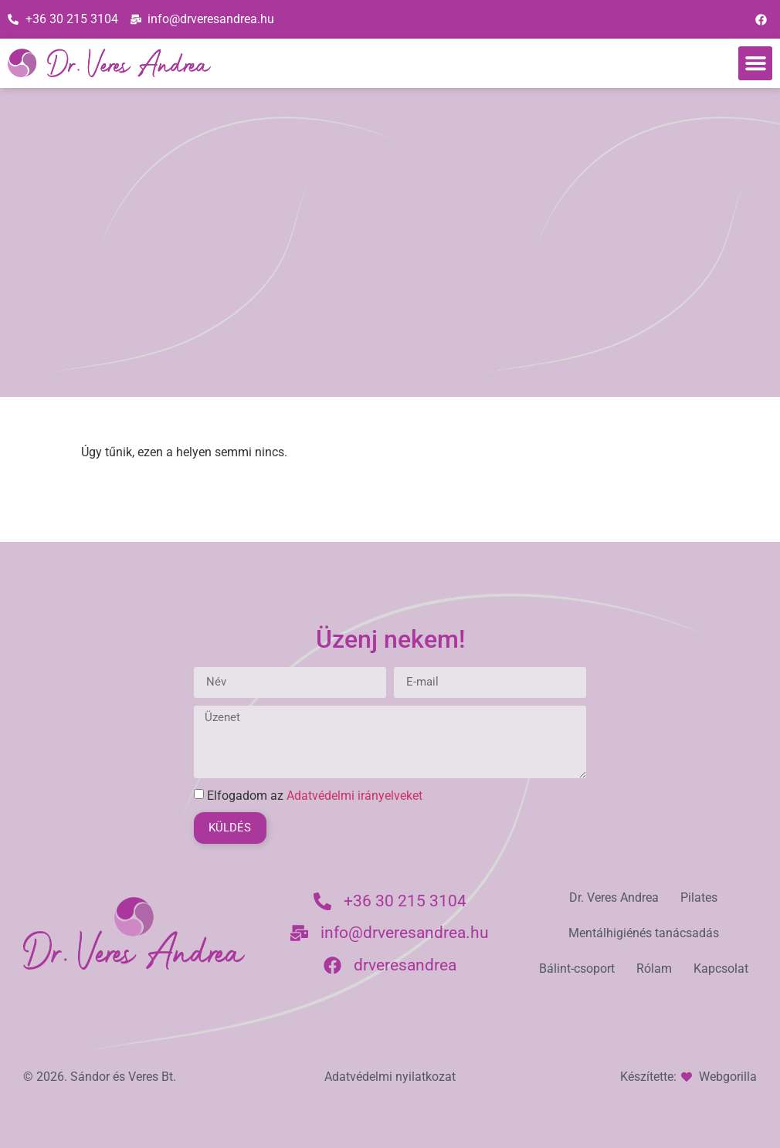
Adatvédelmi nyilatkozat (390, 1076)
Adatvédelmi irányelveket (354, 795)
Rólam (654, 968)
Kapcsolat (721, 968)
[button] (755, 63)
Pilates (698, 897)
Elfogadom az (314, 795)
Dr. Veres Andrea (614, 897)
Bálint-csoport (577, 968)
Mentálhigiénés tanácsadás (643, 933)
